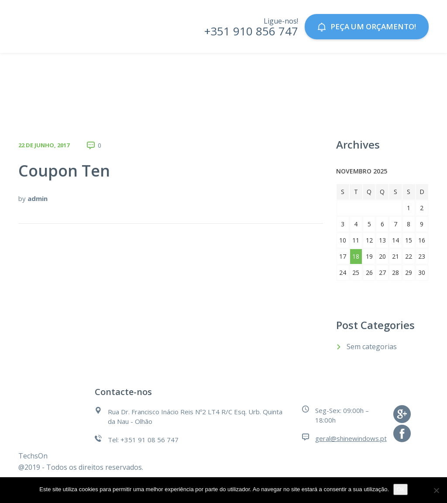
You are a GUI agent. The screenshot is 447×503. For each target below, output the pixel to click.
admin (38, 198)
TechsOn (33, 456)
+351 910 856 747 (251, 31)
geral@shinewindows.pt (351, 438)
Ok (400, 489)
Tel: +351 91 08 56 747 (143, 439)
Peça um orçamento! (366, 26)
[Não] (436, 490)
